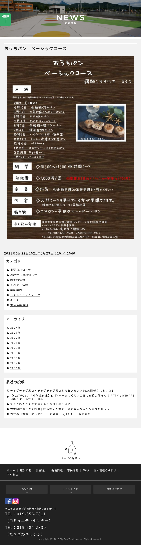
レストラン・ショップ (25, 295)
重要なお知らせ (20, 269)
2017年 (15, 363)
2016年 (15, 368)
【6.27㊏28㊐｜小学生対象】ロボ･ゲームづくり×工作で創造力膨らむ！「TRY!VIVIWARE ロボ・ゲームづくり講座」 (72, 397)
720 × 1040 (65, 253)
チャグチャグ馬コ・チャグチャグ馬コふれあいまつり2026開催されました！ (62, 390)
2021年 (15, 343)
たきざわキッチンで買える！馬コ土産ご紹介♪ (41, 404)
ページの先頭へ (70, 450)
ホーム (11, 470)
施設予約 (26, 489)
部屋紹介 (41, 470)
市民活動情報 (19, 305)
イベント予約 (70, 489)
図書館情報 (17, 280)
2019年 (15, 353)
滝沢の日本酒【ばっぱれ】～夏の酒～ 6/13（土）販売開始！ (52, 414)
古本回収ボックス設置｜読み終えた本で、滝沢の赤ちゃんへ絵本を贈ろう (60, 409)
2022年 (15, 337)
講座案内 (16, 290)
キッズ (14, 300)
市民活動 (73, 470)
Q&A (86, 470)
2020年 (15, 347)
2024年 (15, 327)
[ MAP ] (51, 508)
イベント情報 (19, 285)
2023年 (15, 332)
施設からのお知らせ (23, 275)
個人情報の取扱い (105, 470)
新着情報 (57, 470)
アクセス (12, 475)
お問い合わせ (114, 489)
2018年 (15, 358)
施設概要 (25, 470)
